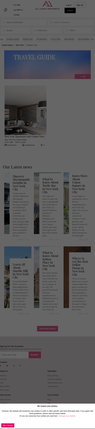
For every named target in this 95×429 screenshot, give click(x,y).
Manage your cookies (67, 416)
